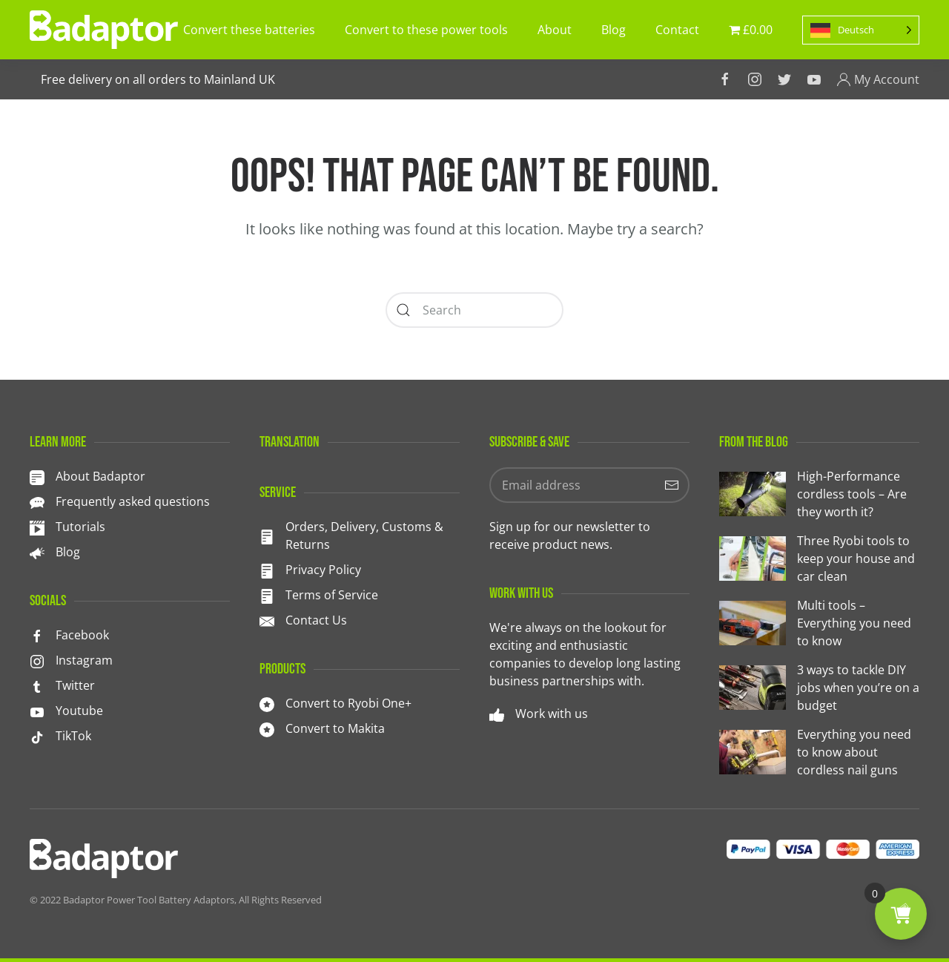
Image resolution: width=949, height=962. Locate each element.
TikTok (73, 736)
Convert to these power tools (426, 30)
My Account (877, 79)
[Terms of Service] (266, 595)
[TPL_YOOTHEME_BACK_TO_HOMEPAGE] (104, 29)
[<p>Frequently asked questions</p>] (37, 501)
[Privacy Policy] (266, 569)
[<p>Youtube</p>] (37, 710)
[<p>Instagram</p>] (37, 660)
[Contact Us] (266, 620)
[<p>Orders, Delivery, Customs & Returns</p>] (266, 535)
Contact (677, 30)
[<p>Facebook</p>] (37, 635)
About (555, 30)
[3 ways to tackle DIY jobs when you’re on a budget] (819, 687)
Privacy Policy (323, 569)
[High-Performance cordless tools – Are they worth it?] (819, 494)
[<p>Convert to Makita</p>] (266, 728)
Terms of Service (331, 595)
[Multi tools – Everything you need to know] (819, 623)
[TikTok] (37, 736)
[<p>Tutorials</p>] (37, 526)
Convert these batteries (249, 30)
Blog (613, 30)
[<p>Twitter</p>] (37, 685)
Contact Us (316, 620)
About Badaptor (100, 476)
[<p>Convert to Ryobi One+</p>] (266, 703)
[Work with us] (496, 713)
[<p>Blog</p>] (37, 552)
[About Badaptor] (37, 476)
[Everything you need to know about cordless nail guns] (819, 752)
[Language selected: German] (860, 30)
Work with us (551, 713)
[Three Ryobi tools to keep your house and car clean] (819, 558)
